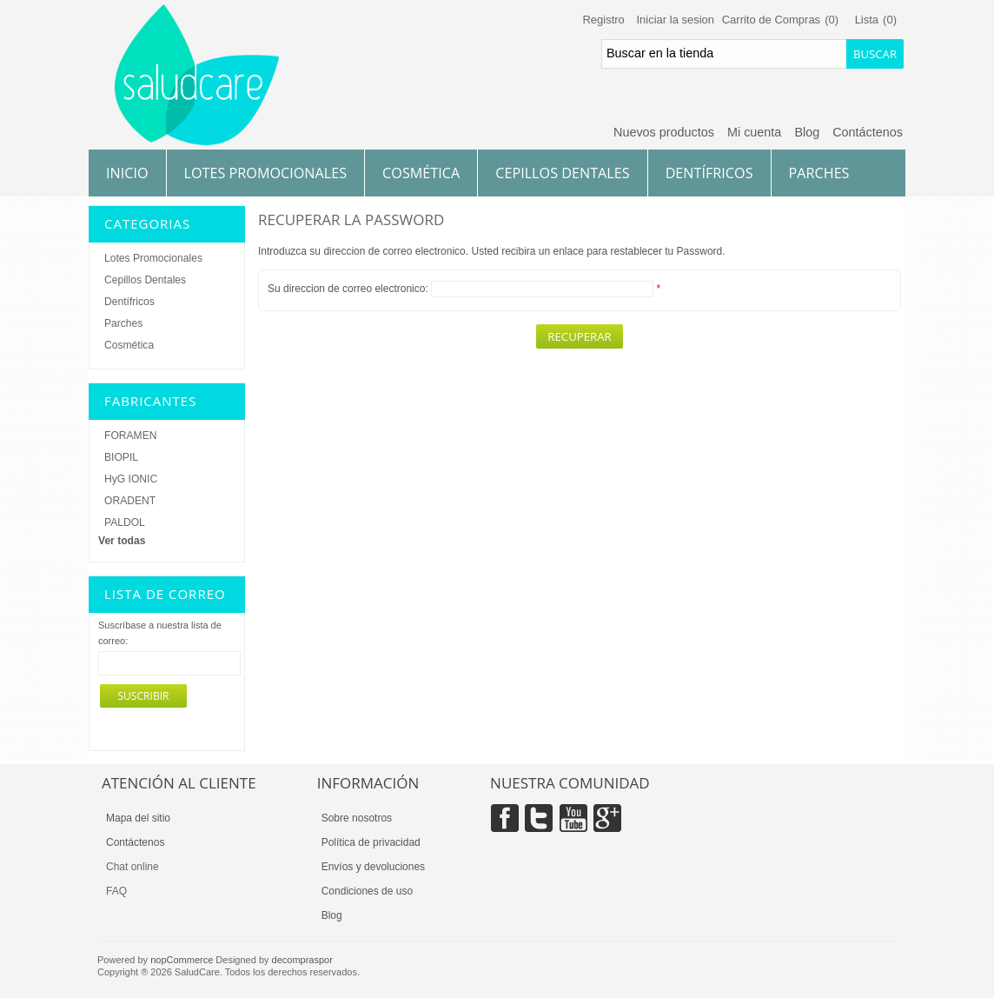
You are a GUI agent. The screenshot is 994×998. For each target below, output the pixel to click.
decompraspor (302, 960)
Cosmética (421, 173)
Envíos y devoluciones (373, 867)
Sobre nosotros (356, 818)
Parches (819, 173)
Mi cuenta (754, 132)
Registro (603, 19)
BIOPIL (121, 457)
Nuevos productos (663, 132)
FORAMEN (130, 435)
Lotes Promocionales (266, 173)
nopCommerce (181, 960)
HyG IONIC (130, 479)
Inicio (127, 173)
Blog (806, 132)
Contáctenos (867, 132)
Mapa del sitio (138, 818)
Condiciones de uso (367, 891)
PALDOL (124, 522)
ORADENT (130, 501)
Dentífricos (709, 173)
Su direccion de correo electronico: (348, 289)
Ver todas (121, 541)
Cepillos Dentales (562, 173)
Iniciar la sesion (675, 19)
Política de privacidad (371, 842)
